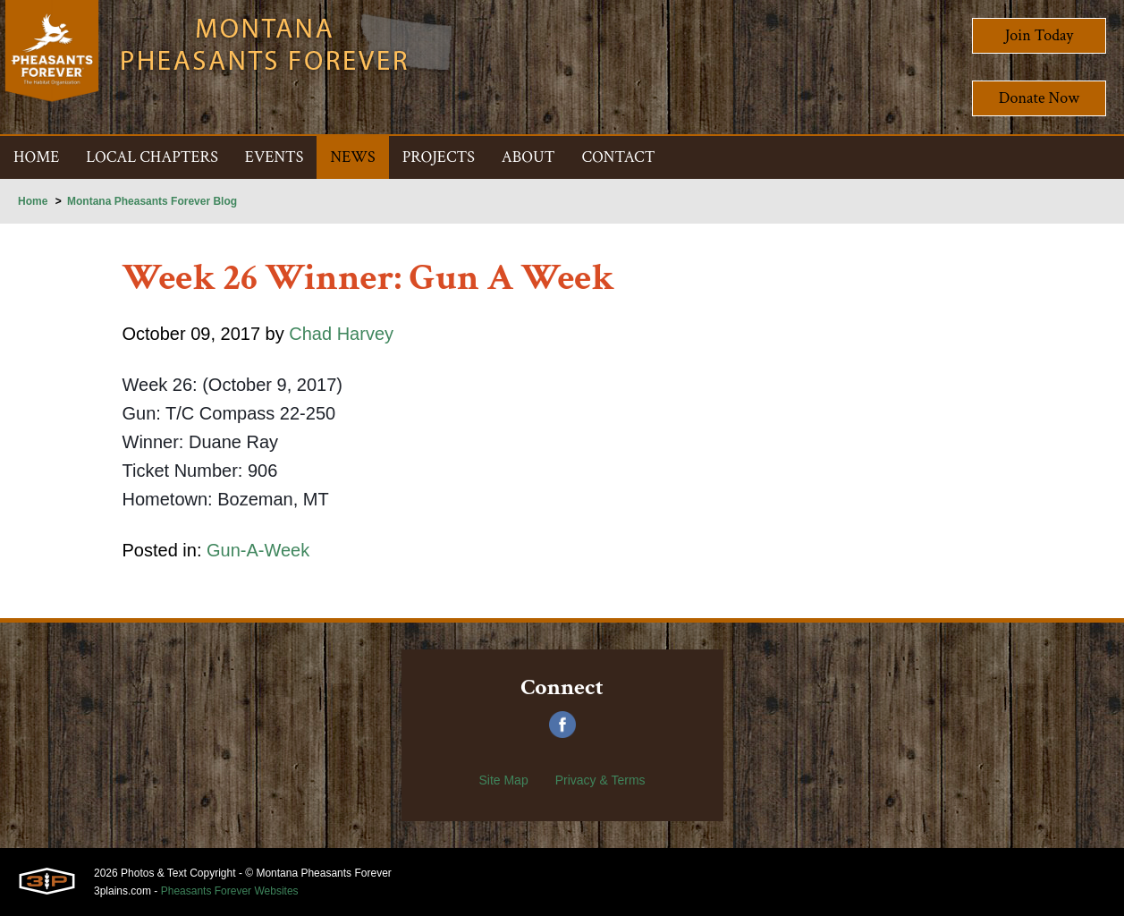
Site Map (503, 780)
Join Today (1039, 35)
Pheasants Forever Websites (230, 891)
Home (32, 201)
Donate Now (1039, 98)
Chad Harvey (341, 334)
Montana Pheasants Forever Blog (152, 201)
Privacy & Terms (600, 780)
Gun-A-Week (258, 550)
